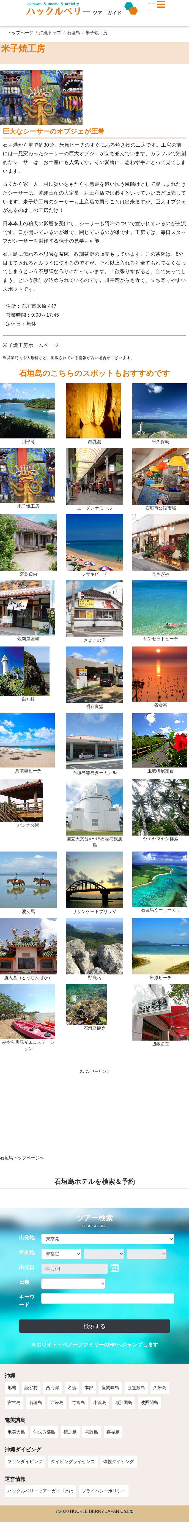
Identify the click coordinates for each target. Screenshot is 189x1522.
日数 (24, 1282)
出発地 (27, 1237)
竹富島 (78, 1402)
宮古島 (14, 1402)
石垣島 (73, 32)
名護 (71, 1387)
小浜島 (99, 1402)
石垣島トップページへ (22, 1157)
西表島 (57, 1402)
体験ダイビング (118, 1461)
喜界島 (113, 1432)
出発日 (27, 1267)
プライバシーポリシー (104, 1491)
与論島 (91, 1432)
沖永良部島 (44, 1432)
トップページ (20, 32)
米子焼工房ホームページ (31, 345)
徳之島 (70, 1432)
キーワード (27, 1301)
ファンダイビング (25, 1461)
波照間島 (149, 1402)
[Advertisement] (94, 1116)
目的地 (27, 1252)
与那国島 (123, 1402)
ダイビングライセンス (73, 1461)
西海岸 (52, 1387)
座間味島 (110, 1387)
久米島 (159, 1387)
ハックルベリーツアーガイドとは (40, 1491)
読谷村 (31, 1387)
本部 (88, 1387)
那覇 (11, 1387)
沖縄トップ (50, 32)
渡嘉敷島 (136, 1387)
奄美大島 (16, 1432)
